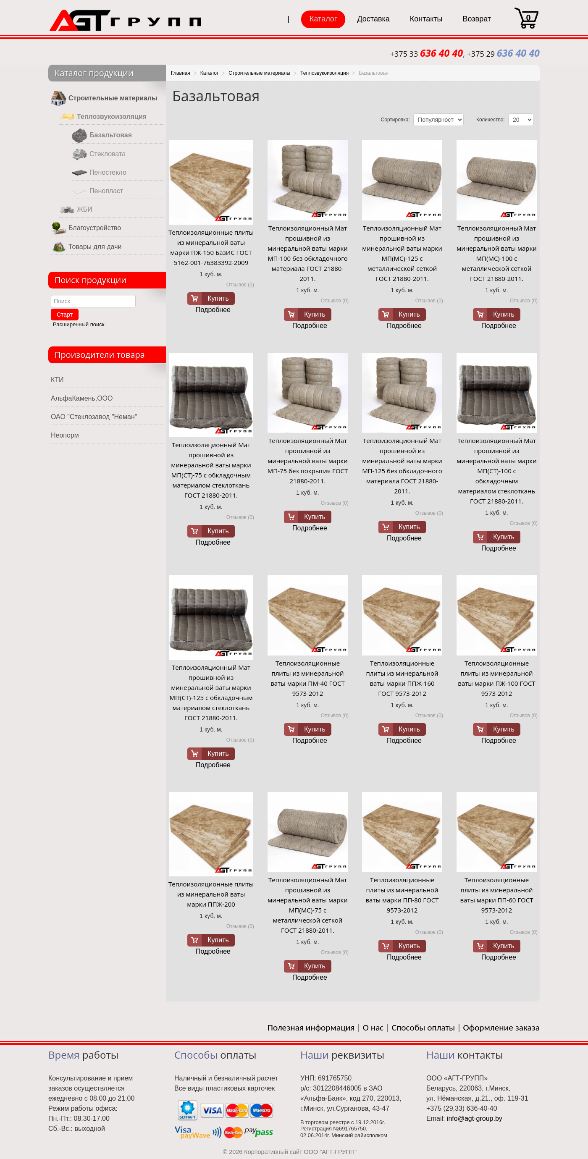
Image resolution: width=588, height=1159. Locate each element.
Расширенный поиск (78, 324)
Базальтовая (102, 135)
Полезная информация (311, 1027)
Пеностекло (99, 173)
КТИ (57, 379)
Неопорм (65, 435)
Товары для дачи (86, 247)
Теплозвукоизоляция (103, 117)
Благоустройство (86, 228)
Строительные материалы (104, 98)
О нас (373, 1027)
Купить (218, 298)
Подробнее (213, 309)
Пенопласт (97, 191)
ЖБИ (75, 210)
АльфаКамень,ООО (82, 398)
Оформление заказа (501, 1027)
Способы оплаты (423, 1027)
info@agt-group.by (474, 1118)
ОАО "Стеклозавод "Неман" (94, 416)
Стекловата (99, 154)
